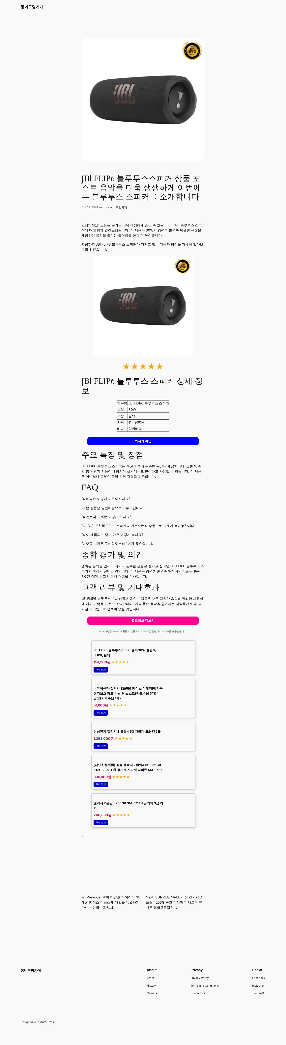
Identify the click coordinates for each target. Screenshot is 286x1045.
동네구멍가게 (32, 6)
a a (110, 207)
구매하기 (101, 669)
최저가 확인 (143, 441)
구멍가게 (121, 207)
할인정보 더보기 (143, 620)
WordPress (47, 1022)
